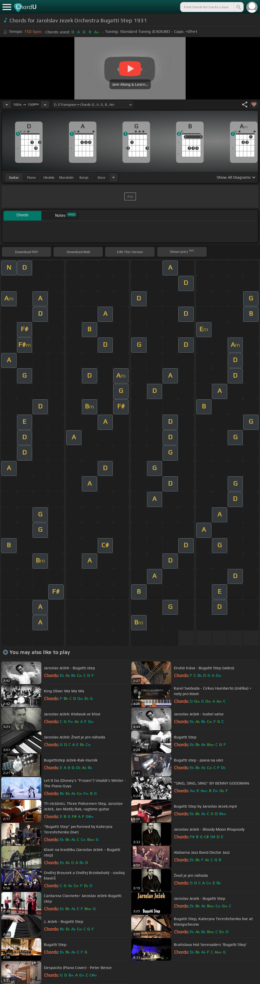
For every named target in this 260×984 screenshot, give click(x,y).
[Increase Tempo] (45, 104)
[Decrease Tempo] (7, 104)
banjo (83, 177)
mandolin (66, 177)
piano (31, 177)
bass (101, 177)
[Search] (238, 7)
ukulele (48, 177)
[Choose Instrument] (113, 177)
